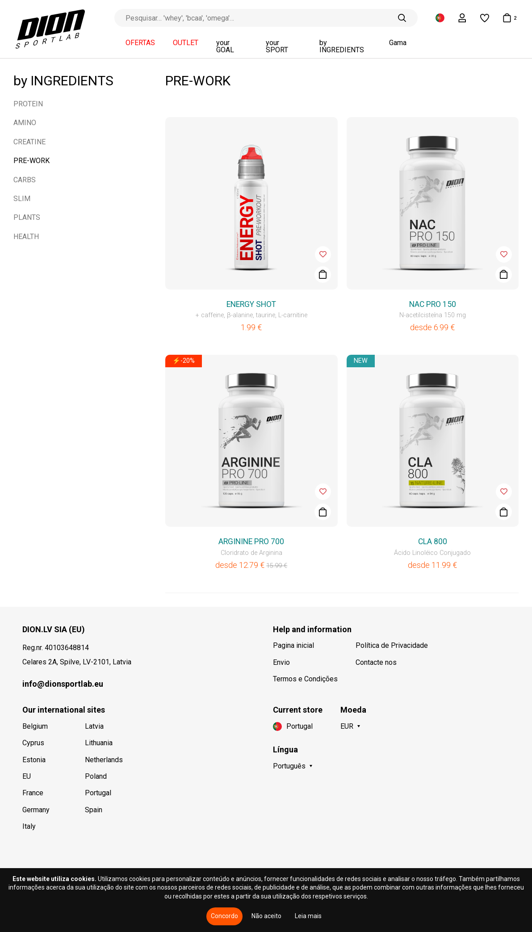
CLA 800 (432, 541)
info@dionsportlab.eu (62, 684)
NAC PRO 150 (432, 304)
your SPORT (277, 46)
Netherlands (104, 760)
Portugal (98, 793)
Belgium (35, 726)
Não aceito (266, 915)
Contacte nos (376, 662)
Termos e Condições (305, 679)
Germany (36, 810)
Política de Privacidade (392, 645)
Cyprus (33, 743)
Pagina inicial (293, 645)
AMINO (24, 122)
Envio (281, 662)
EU (26, 776)
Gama (397, 42)
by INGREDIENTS (341, 46)
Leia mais (308, 915)
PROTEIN (28, 104)
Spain (93, 810)
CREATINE (29, 142)
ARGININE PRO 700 (251, 541)
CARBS (24, 180)
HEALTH (26, 236)
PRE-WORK (31, 160)
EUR (346, 726)
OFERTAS (140, 42)
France (32, 793)
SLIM (21, 198)
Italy (29, 826)
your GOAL (225, 46)
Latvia (94, 726)
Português (289, 766)
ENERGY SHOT (251, 304)
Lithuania (99, 743)
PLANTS (26, 217)
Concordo (224, 915)
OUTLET (185, 42)
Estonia (34, 760)
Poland (96, 776)
